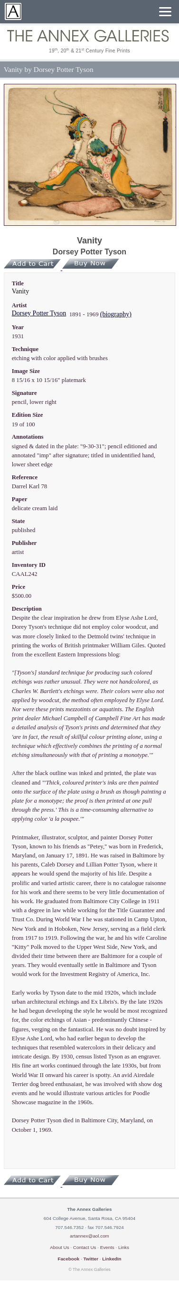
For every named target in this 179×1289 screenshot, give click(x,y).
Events (107, 1247)
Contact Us (84, 1247)
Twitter (90, 1258)
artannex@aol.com (89, 1236)
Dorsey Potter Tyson (39, 313)
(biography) (116, 314)
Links (123, 1247)
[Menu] (165, 11)
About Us (59, 1247)
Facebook (68, 1258)
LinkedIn (111, 1258)
